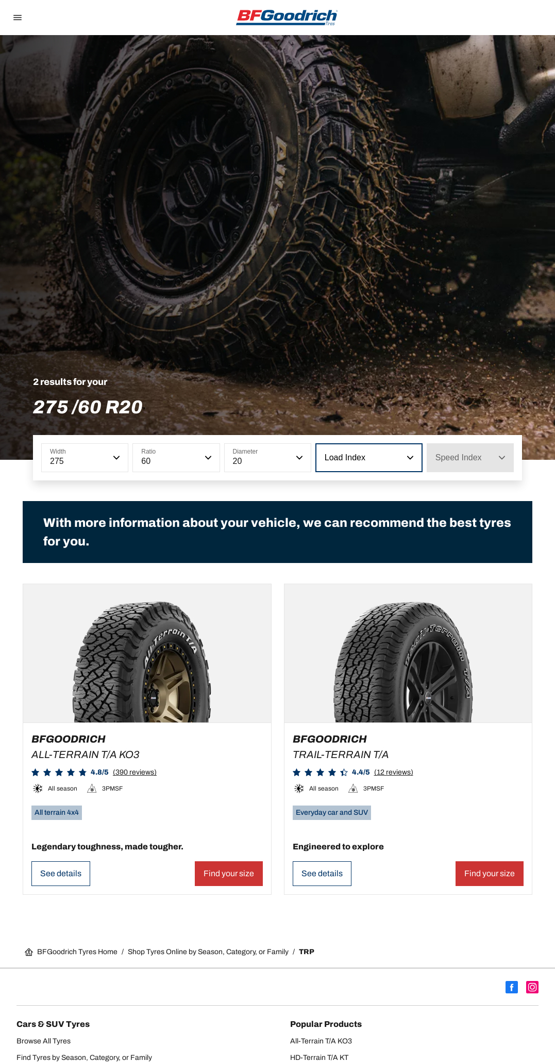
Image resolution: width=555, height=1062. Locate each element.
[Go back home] (287, 17)
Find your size (229, 873)
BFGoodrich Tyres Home (71, 952)
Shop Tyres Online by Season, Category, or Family (208, 952)
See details (60, 873)
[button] (115, 458)
